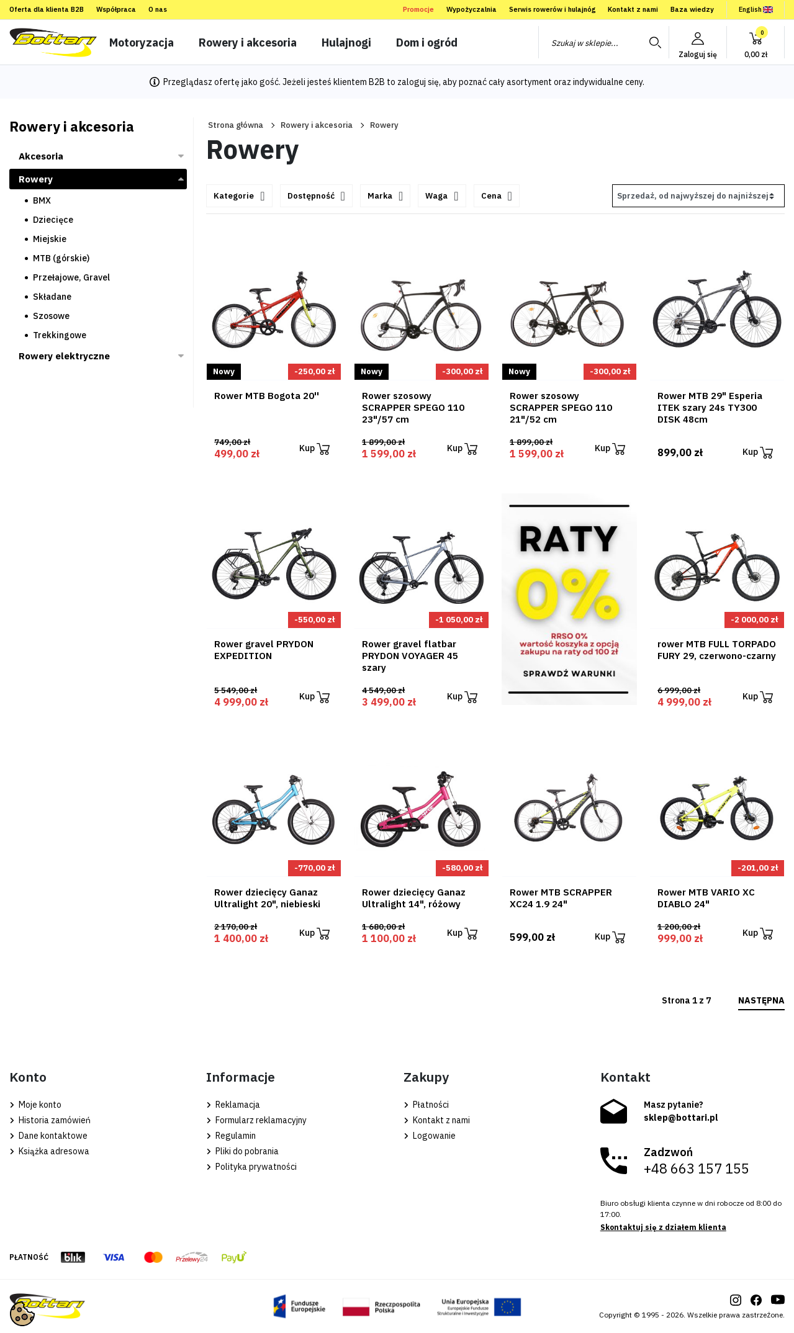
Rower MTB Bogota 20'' (266, 396)
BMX (42, 200)
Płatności (426, 1104)
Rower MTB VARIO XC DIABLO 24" (706, 898)
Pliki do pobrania (242, 1151)
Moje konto (35, 1104)
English (756, 9)
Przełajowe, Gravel (71, 277)
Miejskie (49, 239)
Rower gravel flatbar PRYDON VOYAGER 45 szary (410, 655)
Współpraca (116, 9)
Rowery (36, 179)
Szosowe (51, 315)
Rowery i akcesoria (317, 125)
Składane (52, 296)
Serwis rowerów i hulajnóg (552, 9)
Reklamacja (233, 1104)
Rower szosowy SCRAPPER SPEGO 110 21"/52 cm (561, 407)
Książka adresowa (49, 1151)
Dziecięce (53, 219)
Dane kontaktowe (48, 1135)
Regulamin (231, 1135)
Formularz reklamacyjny (256, 1120)
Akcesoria (41, 156)
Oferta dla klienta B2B (46, 9)
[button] (755, 42)
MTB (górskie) (61, 258)
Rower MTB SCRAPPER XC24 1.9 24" (561, 898)
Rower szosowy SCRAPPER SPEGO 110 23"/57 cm (413, 407)
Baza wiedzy (692, 9)
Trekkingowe (59, 335)
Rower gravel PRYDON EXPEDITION (264, 650)
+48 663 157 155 (696, 1168)
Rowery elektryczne (64, 356)
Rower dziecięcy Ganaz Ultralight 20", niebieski (267, 898)
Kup (314, 449)
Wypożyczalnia (471, 9)
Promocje (418, 9)
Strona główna (235, 125)
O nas (157, 9)
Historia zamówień (50, 1120)
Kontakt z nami (633, 9)
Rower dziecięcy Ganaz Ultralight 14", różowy (414, 898)
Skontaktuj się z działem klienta (663, 1227)
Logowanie (430, 1135)
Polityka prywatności (251, 1166)
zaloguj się (418, 82)
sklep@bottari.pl (681, 1117)
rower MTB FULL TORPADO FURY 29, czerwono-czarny (716, 650)
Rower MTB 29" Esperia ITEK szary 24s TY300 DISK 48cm (709, 407)
